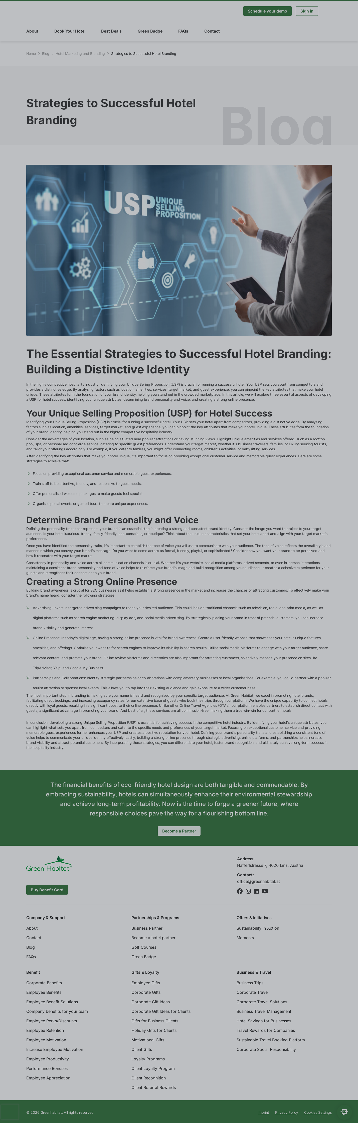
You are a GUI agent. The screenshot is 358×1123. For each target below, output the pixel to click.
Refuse (285, 1110)
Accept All (315, 1110)
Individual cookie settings (50, 1110)
